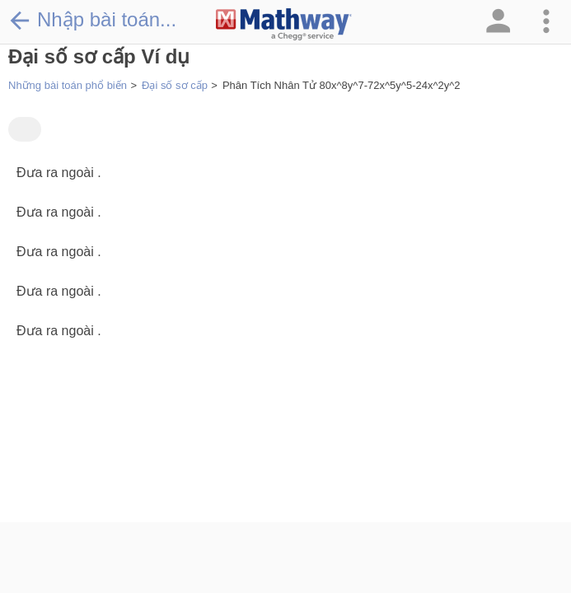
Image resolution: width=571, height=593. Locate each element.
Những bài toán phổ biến (67, 85)
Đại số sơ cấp (175, 85)
